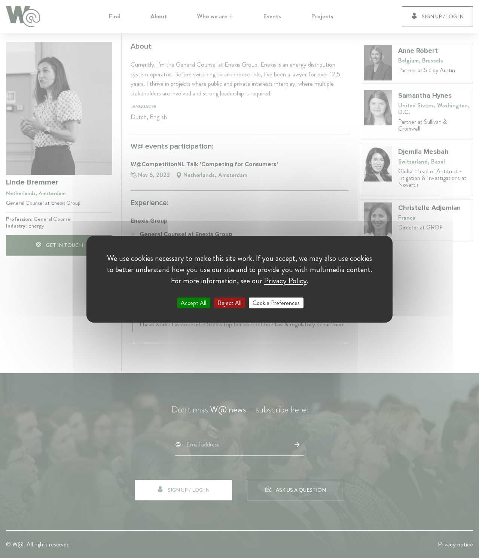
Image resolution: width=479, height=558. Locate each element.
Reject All (229, 302)
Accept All (193, 302)
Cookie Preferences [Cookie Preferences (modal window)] (276, 302)
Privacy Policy (285, 280)
